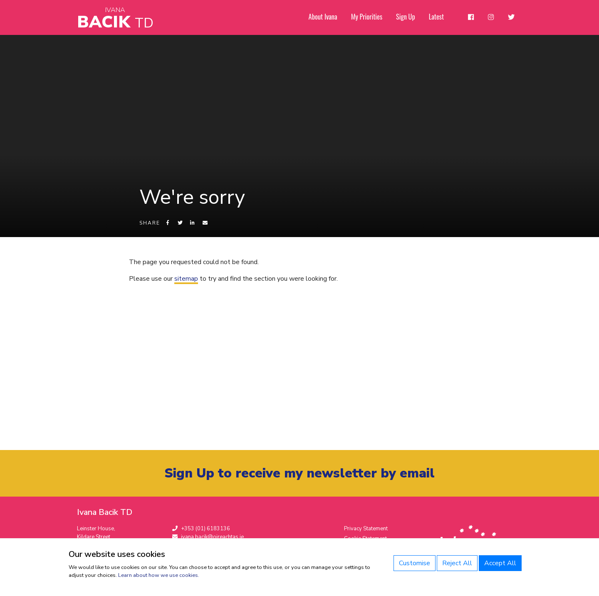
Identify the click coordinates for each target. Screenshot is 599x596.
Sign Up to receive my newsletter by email (300, 474)
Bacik (115, 18)
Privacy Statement (366, 530)
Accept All (500, 563)
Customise (414, 563)
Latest (438, 17)
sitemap (186, 284)
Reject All (457, 563)
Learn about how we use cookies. (158, 575)
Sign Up (408, 17)
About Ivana (326, 17)
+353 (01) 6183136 (201, 530)
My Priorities (369, 17)
